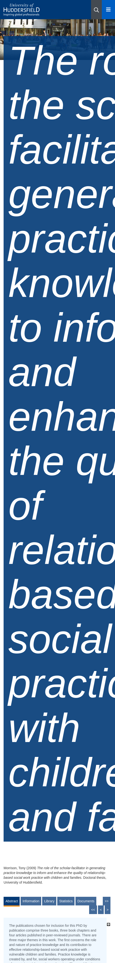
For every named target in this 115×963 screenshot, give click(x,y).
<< (93, 910)
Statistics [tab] (66, 901)
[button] (96, 9)
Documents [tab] (85, 901)
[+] (108, 924)
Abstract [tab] (12, 901)
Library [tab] (49, 901)
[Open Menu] (108, 9)
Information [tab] (31, 901)
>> (107, 901)
